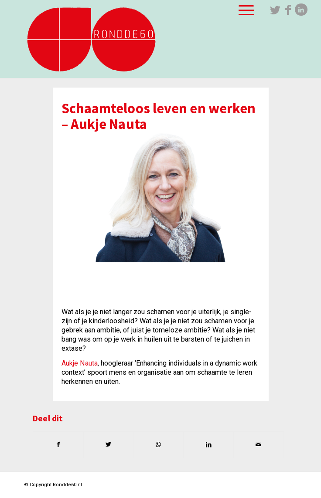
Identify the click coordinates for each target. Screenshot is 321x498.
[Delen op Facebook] (58, 445)
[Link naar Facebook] (288, 10)
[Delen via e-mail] (258, 445)
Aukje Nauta (79, 363)
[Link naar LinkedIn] (301, 10)
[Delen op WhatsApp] (159, 445)
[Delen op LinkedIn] (208, 445)
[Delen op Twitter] (108, 445)
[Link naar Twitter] (275, 10)
